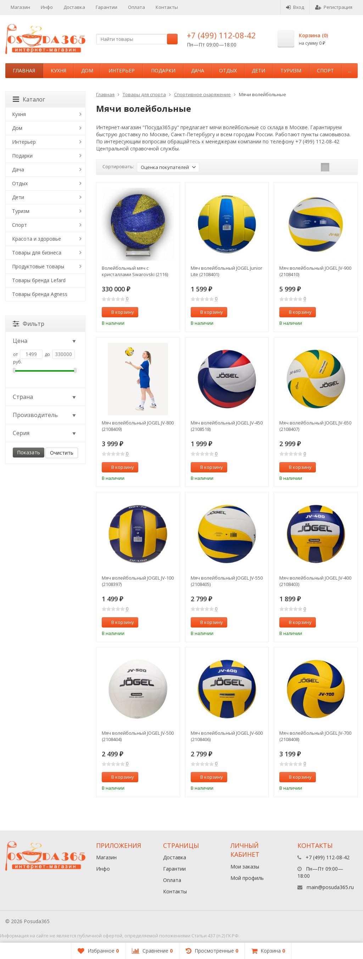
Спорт (325, 70)
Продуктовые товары (38, 266)
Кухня (58, 70)
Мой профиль (247, 878)
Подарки (163, 70)
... (349, 70)
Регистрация (333, 7)
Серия (45, 433)
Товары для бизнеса (36, 252)
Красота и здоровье (36, 238)
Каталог (29, 99)
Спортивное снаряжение (202, 94)
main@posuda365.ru (330, 887)
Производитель (45, 414)
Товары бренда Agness (39, 294)
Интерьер (121, 70)
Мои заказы (244, 866)
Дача (197, 70)
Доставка (74, 7)
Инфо (47, 7)
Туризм (290, 70)
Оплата (136, 7)
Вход (295, 7)
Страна (45, 396)
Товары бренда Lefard (39, 280)
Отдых (228, 70)
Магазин (20, 7)
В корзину (119, 312)
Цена (45, 340)
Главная (24, 70)
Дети (258, 70)
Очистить (61, 452)
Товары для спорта (144, 94)
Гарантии (106, 7)
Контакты (167, 7)
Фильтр (28, 324)
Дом (87, 70)
